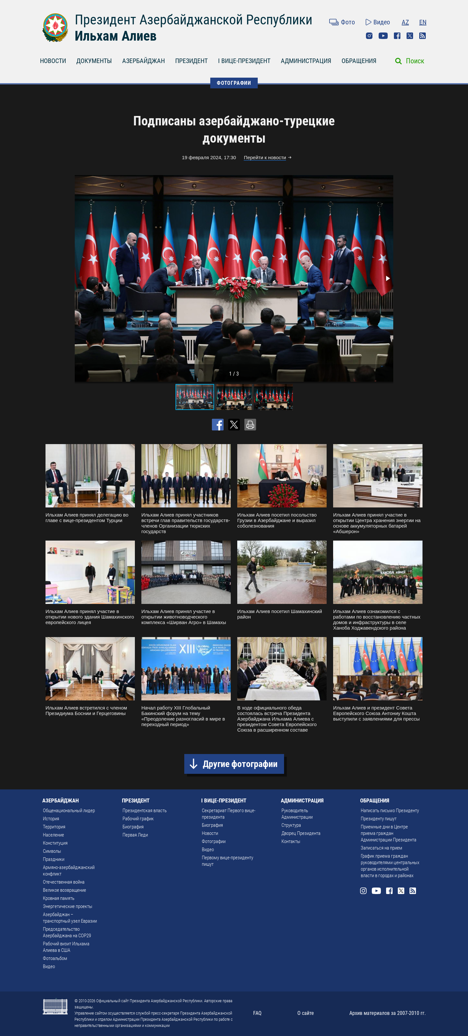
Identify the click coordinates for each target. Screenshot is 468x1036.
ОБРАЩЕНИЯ (359, 61)
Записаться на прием (381, 848)
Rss (422, 35)
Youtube (383, 35)
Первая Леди (135, 835)
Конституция (55, 843)
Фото (348, 22)
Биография (133, 827)
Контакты (290, 841)
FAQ (257, 1013)
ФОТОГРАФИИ (234, 83)
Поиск (415, 61)
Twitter (410, 35)
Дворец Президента (300, 833)
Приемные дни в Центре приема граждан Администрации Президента (388, 833)
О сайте (305, 1013)
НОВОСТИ (53, 61)
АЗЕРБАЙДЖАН (143, 61)
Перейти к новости (265, 157)
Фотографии (214, 841)
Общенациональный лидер (69, 810)
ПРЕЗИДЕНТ (191, 61)
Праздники (53, 859)
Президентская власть (145, 810)
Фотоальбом (55, 958)
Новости (210, 833)
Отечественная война (63, 882)
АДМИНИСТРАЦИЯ (306, 61)
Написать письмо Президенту (390, 810)
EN (422, 22)
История (51, 819)
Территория (54, 827)
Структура (291, 825)
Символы (52, 851)
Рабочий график (138, 819)
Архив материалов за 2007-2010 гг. (387, 1013)
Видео (381, 22)
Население (53, 835)
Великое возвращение (64, 890)
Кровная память (58, 898)
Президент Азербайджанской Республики (193, 20)
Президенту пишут (378, 819)
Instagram (369, 35)
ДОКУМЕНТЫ (94, 61)
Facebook (397, 35)
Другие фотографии (240, 764)
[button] (387, 278)
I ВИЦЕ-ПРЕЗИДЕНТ (244, 61)
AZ (405, 22)
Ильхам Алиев (116, 36)
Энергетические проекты (67, 906)
